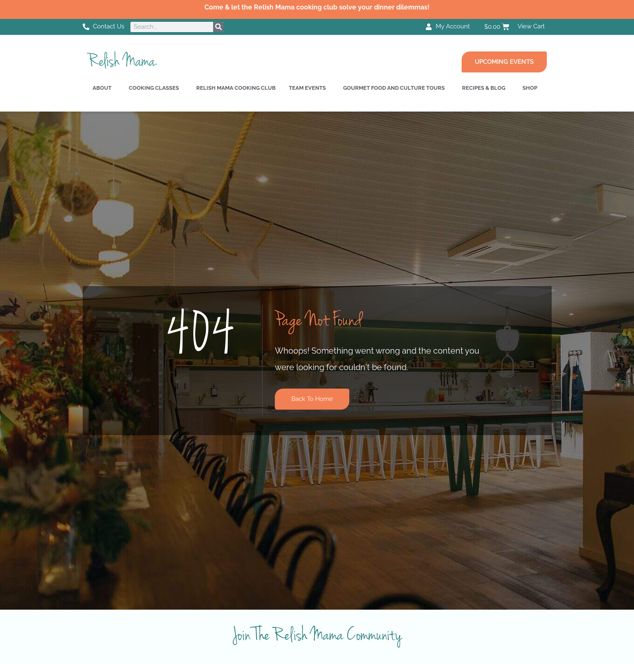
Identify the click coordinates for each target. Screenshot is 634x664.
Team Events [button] (307, 88)
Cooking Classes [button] (154, 88)
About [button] (102, 88)
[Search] (218, 27)
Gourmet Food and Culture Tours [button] (394, 88)
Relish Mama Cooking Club (236, 88)
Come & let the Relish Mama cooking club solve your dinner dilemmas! (317, 7)
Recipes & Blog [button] (483, 88)
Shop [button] (530, 88)
